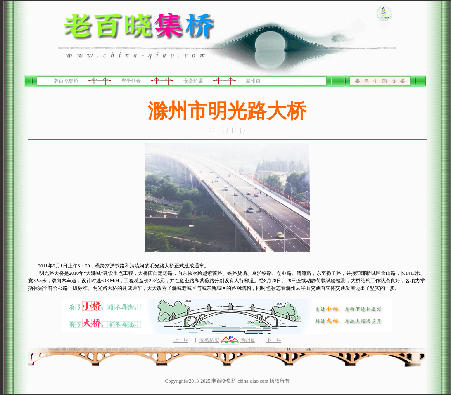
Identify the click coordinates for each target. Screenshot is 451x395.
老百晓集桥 (66, 81)
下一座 (273, 340)
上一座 (180, 340)
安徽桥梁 (193, 81)
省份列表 (131, 81)
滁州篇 (253, 81)
